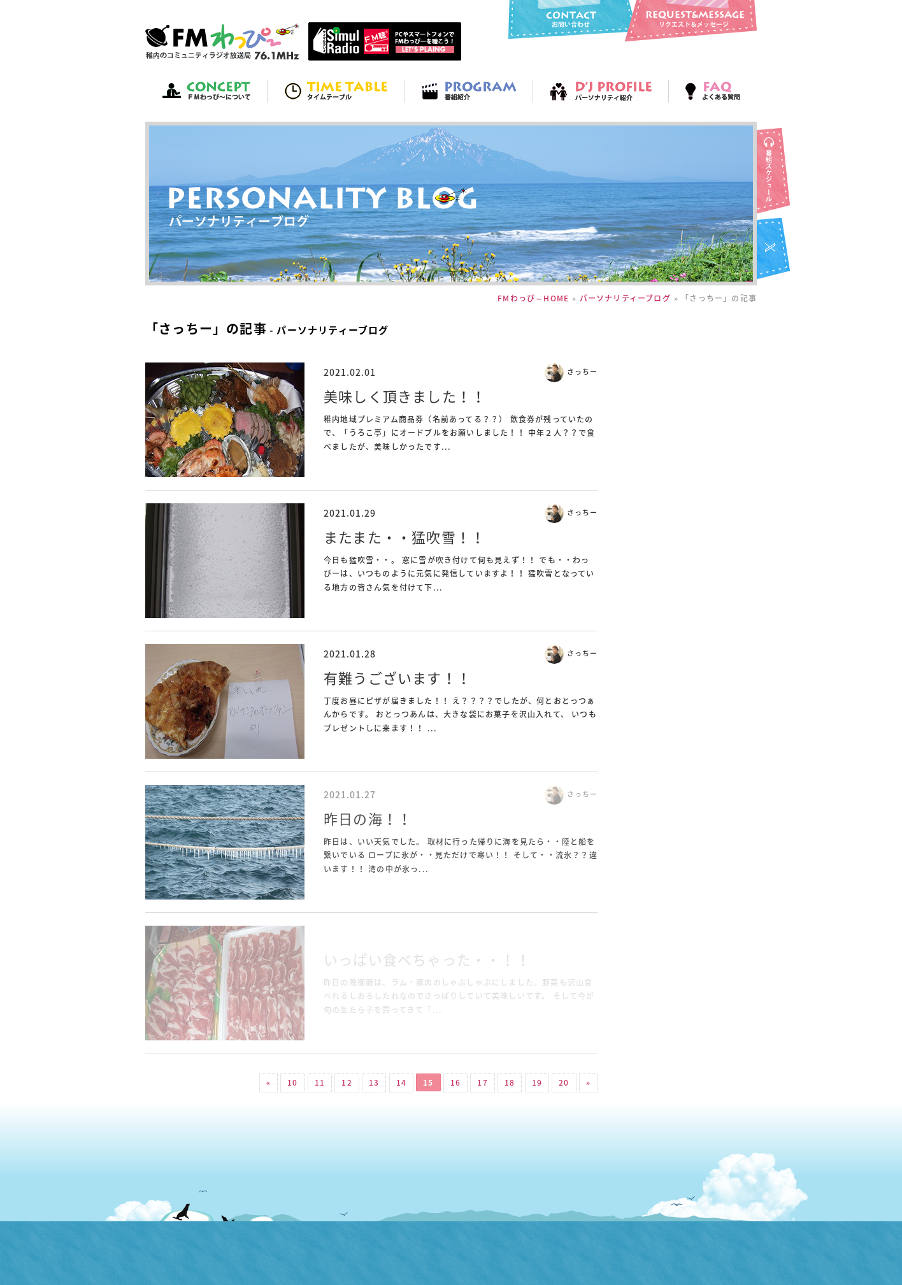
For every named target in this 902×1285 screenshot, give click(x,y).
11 (320, 1082)
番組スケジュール (774, 172)
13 (374, 1082)
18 (510, 1082)
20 (564, 1082)
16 (455, 1082)
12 (346, 1082)
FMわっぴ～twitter (774, 250)
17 (482, 1082)
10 (292, 1082)
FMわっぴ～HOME (533, 298)
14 (401, 1082)
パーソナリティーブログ (625, 298)
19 (537, 1082)
